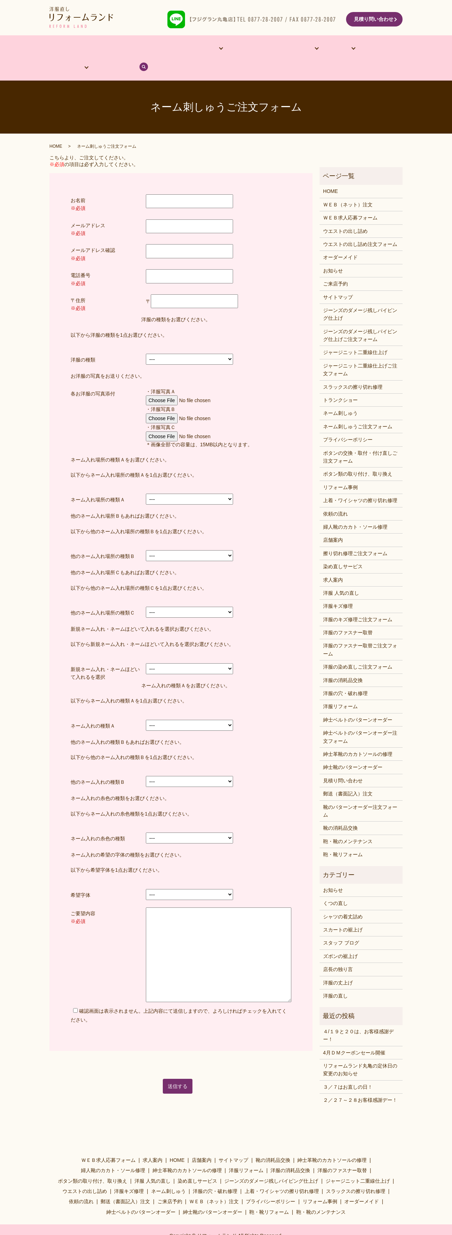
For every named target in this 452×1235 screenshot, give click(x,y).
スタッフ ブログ (341, 925)
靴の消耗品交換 (340, 810)
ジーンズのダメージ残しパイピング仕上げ (360, 296)
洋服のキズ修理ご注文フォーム (357, 601)
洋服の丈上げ (338, 965)
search (389, 49)
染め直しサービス (343, 549)
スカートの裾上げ (343, 912)
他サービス (174, 49)
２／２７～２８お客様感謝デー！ (360, 1082)
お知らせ (333, 252)
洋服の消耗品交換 (343, 662)
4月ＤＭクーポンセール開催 (354, 1034)
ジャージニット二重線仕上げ (355, 334)
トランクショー (340, 382)
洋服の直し (335, 978)
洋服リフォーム (340, 689)
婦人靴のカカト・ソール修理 (355, 509)
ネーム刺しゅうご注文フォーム (357, 408)
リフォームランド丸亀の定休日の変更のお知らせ (360, 1052)
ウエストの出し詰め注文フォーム (360, 226)
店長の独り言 (338, 951)
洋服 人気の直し (341, 575)
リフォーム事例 (221, 49)
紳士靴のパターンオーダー (352, 749)
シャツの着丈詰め (343, 898)
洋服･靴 (258, 49)
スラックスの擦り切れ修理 (352, 369)
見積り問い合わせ (373, 19)
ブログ (364, 49)
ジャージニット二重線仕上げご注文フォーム (360, 351)
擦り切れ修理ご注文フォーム (355, 535)
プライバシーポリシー (348, 422)
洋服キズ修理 (338, 588)
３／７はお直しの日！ (348, 1069)
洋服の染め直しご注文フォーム (357, 649)
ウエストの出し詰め (345, 213)
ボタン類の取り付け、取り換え (357, 456)
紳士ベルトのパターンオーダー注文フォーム (360, 719)
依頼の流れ (328, 49)
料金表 (291, 49)
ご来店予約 (335, 266)
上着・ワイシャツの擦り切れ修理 (360, 483)
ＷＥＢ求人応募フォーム (350, 200)
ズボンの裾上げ (340, 938)
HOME (64, 49)
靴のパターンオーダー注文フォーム (360, 793)
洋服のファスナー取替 (348, 615)
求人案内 (333, 562)
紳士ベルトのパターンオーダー (357, 702)
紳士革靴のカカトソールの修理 (357, 736)
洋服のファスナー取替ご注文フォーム (360, 632)
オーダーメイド (133, 49)
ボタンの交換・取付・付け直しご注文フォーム (360, 439)
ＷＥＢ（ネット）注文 (348, 186)
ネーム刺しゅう (340, 395)
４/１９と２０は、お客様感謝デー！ (358, 1017)
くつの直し (335, 885)
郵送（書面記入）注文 (348, 776)
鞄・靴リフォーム (343, 837)
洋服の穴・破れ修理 (345, 675)
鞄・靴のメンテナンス (348, 823)
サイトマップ (338, 279)
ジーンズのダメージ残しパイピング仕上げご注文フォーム (360, 317)
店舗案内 (94, 49)
